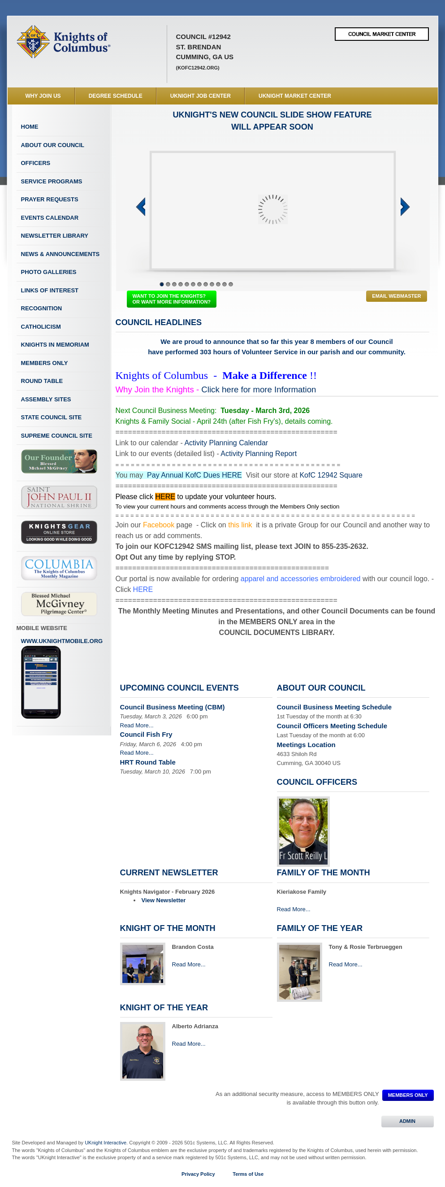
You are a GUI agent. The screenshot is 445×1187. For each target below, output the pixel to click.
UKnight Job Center (200, 96)
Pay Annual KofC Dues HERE (194, 475)
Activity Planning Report (258, 453)
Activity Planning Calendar (226, 443)
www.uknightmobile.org (62, 678)
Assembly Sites (46, 399)
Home (30, 126)
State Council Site (51, 417)
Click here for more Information (258, 389)
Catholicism (41, 326)
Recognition (41, 308)
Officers (36, 163)
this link (240, 525)
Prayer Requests (49, 199)
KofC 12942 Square (331, 475)
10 (218, 284)
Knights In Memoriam (55, 344)
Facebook (158, 525)
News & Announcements (60, 254)
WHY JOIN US (43, 96)
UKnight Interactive (105, 1142)
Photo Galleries (49, 272)
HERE (165, 496)
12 (230, 284)
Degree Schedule (116, 96)
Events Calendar (50, 217)
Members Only (44, 363)
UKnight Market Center (295, 96)
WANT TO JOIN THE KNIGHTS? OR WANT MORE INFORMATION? (172, 298)
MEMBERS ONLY (408, 1095)
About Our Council (53, 145)
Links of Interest (50, 290)
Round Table (42, 381)
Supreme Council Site (56, 435)
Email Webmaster (396, 296)
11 (224, 284)
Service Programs (51, 181)
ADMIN (407, 1121)
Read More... (137, 725)
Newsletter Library (54, 235)
